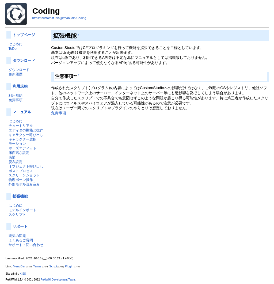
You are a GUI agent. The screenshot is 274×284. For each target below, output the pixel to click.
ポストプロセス (21, 171)
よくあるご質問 (21, 240)
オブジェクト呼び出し (26, 166)
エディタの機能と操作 (26, 130)
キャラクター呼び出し (26, 135)
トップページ (24, 35)
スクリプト (17, 215)
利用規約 (20, 86)
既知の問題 (17, 236)
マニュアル (22, 112)
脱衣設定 (15, 162)
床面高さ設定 (19, 153)
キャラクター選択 (22, 139)
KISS (23, 273)
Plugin (69, 266)
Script (53, 266)
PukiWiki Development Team (58, 279)
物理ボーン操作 (21, 180)
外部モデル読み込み (24, 184)
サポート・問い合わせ (26, 245)
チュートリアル (21, 126)
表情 (12, 157)
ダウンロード (24, 60)
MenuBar (19, 266)
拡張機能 (20, 196)
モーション (17, 144)
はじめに (15, 44)
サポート (20, 226)
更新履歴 (15, 74)
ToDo (13, 49)
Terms (37, 266)
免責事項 (58, 113)
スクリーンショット (24, 175)
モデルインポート (22, 210)
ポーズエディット (22, 148)
